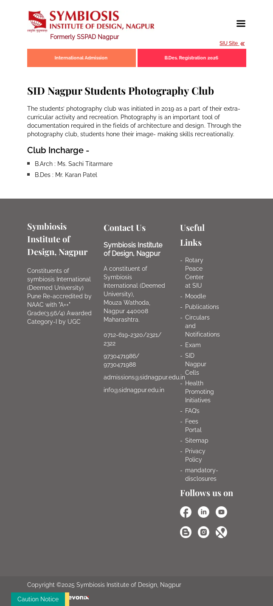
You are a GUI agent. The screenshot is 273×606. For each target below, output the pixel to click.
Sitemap (196, 440)
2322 (109, 343)
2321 (152, 334)
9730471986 (120, 356)
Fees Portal (193, 425)
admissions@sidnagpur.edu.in (145, 377)
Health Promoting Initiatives (199, 392)
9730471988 (120, 364)
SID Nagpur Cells (195, 364)
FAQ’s (192, 410)
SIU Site (232, 43)
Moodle (195, 296)
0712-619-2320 (123, 334)
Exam (193, 345)
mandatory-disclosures (201, 474)
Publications (202, 306)
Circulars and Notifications (202, 326)
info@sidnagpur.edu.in (134, 390)
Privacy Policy (195, 455)
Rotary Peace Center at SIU (194, 273)
